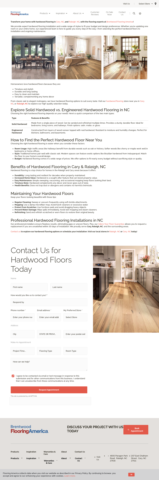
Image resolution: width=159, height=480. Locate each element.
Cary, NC (60, 22)
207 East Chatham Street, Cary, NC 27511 (139, 458)
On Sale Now (109, 13)
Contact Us (122, 13)
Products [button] (45, 13)
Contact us (16, 231)
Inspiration (33, 458)
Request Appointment (49, 390)
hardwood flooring (114, 101)
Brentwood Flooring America (119, 22)
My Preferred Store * (72, 310)
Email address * (44, 310)
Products (17, 458)
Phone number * (18, 310)
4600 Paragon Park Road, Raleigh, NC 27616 (119, 458)
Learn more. (70, 476)
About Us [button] (78, 13)
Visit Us (126, 4)
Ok (131, 474)
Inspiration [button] (61, 13)
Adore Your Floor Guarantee (111, 224)
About (66, 458)
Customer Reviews (95, 13)
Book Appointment (135, 429)
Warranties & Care (50, 462)
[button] (146, 3)
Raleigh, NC (74, 22)
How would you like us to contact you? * (29, 295)
